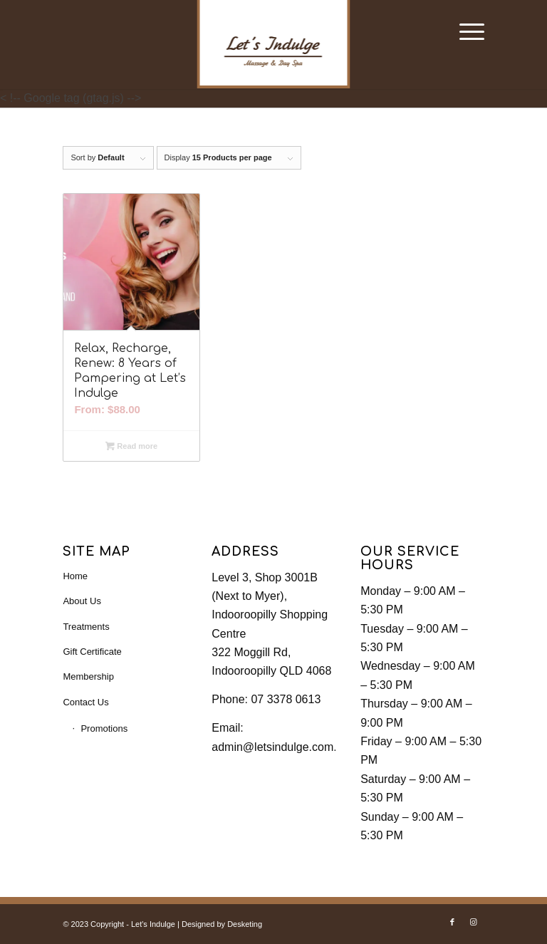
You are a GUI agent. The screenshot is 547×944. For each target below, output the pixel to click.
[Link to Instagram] (473, 922)
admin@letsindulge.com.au (280, 747)
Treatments (86, 626)
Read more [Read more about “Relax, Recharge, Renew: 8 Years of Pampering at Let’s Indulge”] (131, 446)
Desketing (244, 924)
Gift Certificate (92, 651)
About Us (81, 601)
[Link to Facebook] (452, 922)
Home (75, 576)
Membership (88, 676)
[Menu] (464, 32)
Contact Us (85, 702)
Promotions (103, 728)
